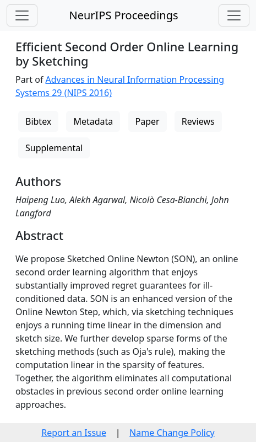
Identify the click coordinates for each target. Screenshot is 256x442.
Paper (147, 121)
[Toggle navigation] (22, 15)
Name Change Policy (172, 433)
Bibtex (38, 121)
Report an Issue (73, 433)
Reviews (198, 121)
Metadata (93, 121)
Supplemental (54, 148)
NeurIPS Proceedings (123, 15)
